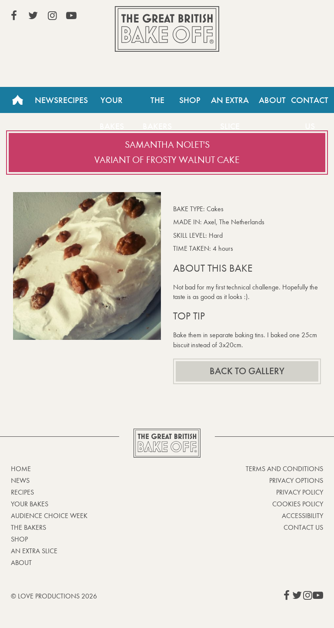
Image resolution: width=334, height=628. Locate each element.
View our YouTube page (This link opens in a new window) (71, 15)
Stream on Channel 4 (283, 17)
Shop (189, 100)
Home (17, 100)
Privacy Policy (299, 492)
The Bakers (157, 104)
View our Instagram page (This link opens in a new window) (52, 15)
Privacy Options (296, 480)
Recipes (73, 100)
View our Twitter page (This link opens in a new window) (33, 15)
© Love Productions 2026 (54, 596)
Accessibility (302, 516)
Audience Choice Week (49, 516)
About (272, 100)
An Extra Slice (230, 104)
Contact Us (303, 527)
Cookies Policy (297, 504)
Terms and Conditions (284, 469)
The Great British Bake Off (167, 29)
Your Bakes (112, 104)
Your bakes (29, 504)
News (46, 100)
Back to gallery (247, 371)
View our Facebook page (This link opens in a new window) (14, 15)
